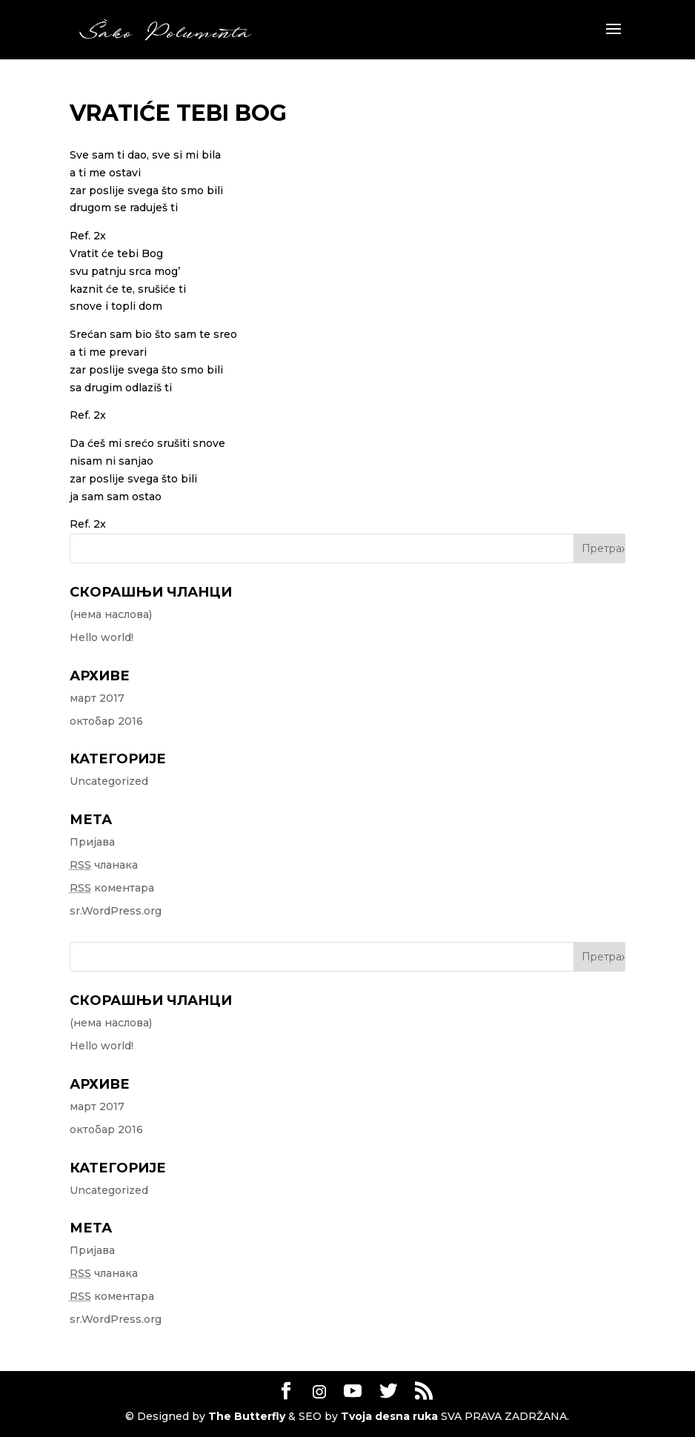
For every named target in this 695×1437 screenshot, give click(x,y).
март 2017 (97, 698)
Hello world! (101, 637)
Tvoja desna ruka (389, 1416)
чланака (104, 865)
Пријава (92, 842)
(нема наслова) (111, 614)
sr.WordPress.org (116, 910)
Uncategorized (109, 781)
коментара (112, 888)
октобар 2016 (106, 721)
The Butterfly (246, 1416)
